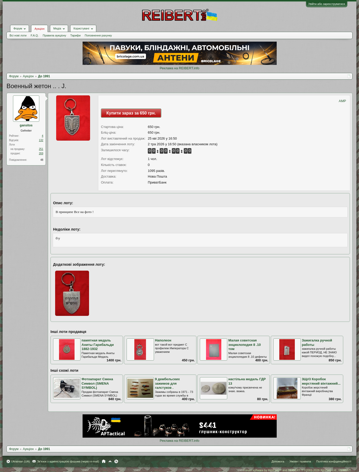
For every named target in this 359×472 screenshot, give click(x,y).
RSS (116, 461)
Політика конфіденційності (333, 461)
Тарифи (75, 35)
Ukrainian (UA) (20, 461)
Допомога (278, 461)
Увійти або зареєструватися (326, 3)
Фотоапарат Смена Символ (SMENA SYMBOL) (97, 383)
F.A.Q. (35, 35)
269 (41, 153)
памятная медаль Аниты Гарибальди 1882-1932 (98, 344)
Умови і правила (300, 461)
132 (41, 140)
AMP (342, 101)
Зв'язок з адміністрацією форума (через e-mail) (68, 461)
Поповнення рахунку (98, 35)
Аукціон (39, 28)
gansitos (26, 125)
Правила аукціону (54, 35)
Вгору (110, 461)
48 (41, 159)
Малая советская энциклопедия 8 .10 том (244, 344)
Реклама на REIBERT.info (179, 68)
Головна (104, 461)
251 (41, 149)
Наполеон (163, 340)
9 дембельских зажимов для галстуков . (167, 383)
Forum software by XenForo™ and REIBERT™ (297, 470)
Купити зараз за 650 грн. (131, 113)
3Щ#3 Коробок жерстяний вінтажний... (321, 381)
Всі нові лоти (18, 35)
